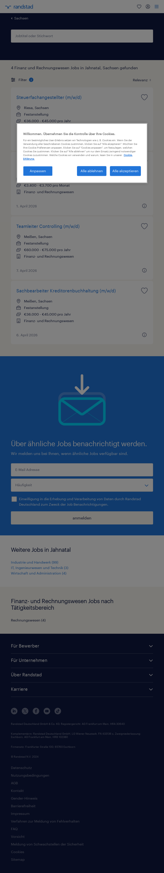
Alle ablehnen (91, 171)
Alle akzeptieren (125, 171)
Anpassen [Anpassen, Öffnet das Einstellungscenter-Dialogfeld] (38, 171)
